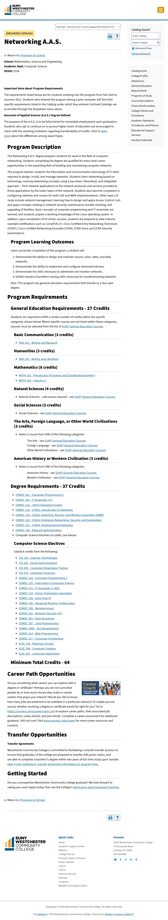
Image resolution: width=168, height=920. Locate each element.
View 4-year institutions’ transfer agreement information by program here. (52, 764)
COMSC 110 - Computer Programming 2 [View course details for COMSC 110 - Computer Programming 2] (43, 578)
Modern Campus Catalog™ (119, 914)
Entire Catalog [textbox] (139, 36)
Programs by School (32, 55)
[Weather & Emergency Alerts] (73, 885)
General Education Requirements (141, 88)
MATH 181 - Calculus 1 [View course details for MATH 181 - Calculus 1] (32, 380)
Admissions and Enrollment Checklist (96, 787)
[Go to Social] (115, 859)
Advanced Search (140, 53)
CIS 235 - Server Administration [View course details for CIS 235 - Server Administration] (38, 563)
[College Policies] (67, 854)
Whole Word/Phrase (143, 48)
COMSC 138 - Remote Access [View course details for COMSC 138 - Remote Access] (36, 608)
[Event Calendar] (66, 862)
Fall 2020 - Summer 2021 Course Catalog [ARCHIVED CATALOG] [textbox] (86, 27)
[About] (62, 842)
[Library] (62, 866)
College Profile (139, 76)
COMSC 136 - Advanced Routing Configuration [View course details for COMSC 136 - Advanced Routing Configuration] (47, 603)
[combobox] (88, 27)
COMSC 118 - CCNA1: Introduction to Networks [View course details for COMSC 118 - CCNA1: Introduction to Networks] (44, 510)
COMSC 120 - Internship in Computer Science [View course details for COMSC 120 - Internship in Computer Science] (46, 583)
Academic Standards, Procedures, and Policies (145, 123)
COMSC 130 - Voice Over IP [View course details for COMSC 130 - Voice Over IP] (35, 598)
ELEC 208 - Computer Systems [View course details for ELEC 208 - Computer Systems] (37, 649)
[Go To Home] (19, 9)
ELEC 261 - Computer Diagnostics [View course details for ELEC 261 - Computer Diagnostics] (39, 654)
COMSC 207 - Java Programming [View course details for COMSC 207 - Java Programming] (38, 623)
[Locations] (64, 881)
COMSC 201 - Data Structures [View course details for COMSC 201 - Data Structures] (36, 618)
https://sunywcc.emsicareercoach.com (31, 711)
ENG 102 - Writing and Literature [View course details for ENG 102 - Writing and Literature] (38, 359)
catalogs (41, 914)
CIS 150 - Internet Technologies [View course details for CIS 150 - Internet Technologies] (38, 558)
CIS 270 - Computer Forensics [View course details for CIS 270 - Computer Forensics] (37, 573)
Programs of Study (141, 96)
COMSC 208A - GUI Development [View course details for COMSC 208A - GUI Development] (39, 628)
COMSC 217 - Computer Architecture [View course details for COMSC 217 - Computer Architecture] (41, 639)
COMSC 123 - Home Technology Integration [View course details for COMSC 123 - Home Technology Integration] (45, 593)
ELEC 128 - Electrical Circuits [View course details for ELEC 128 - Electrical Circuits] (36, 644)
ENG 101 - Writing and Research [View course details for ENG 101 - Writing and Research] (38, 343)
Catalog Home (139, 71)
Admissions (137, 81)
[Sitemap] (63, 878)
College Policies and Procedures (142, 113)
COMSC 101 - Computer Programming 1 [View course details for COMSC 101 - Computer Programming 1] (40, 495)
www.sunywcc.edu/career (59, 721)
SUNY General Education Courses (82, 326)
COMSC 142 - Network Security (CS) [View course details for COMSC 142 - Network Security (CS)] (40, 613)
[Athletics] (63, 850)
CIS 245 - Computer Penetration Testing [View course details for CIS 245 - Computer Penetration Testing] (43, 568)
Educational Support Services (142, 133)
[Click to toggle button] (161, 10)
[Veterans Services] (67, 874)
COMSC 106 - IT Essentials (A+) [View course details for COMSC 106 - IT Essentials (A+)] (34, 500)
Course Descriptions (142, 101)
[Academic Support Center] (71, 846)
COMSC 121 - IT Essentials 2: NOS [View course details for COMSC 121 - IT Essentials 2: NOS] (39, 588)
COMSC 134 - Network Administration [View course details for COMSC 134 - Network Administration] (39, 530)
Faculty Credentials (141, 140)
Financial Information (143, 106)
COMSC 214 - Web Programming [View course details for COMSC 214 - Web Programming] (38, 634)
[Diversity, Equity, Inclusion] (72, 858)
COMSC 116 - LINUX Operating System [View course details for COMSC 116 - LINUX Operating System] (39, 505)
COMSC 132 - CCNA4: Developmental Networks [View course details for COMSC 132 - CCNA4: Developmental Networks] (44, 525)
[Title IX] (62, 870)
